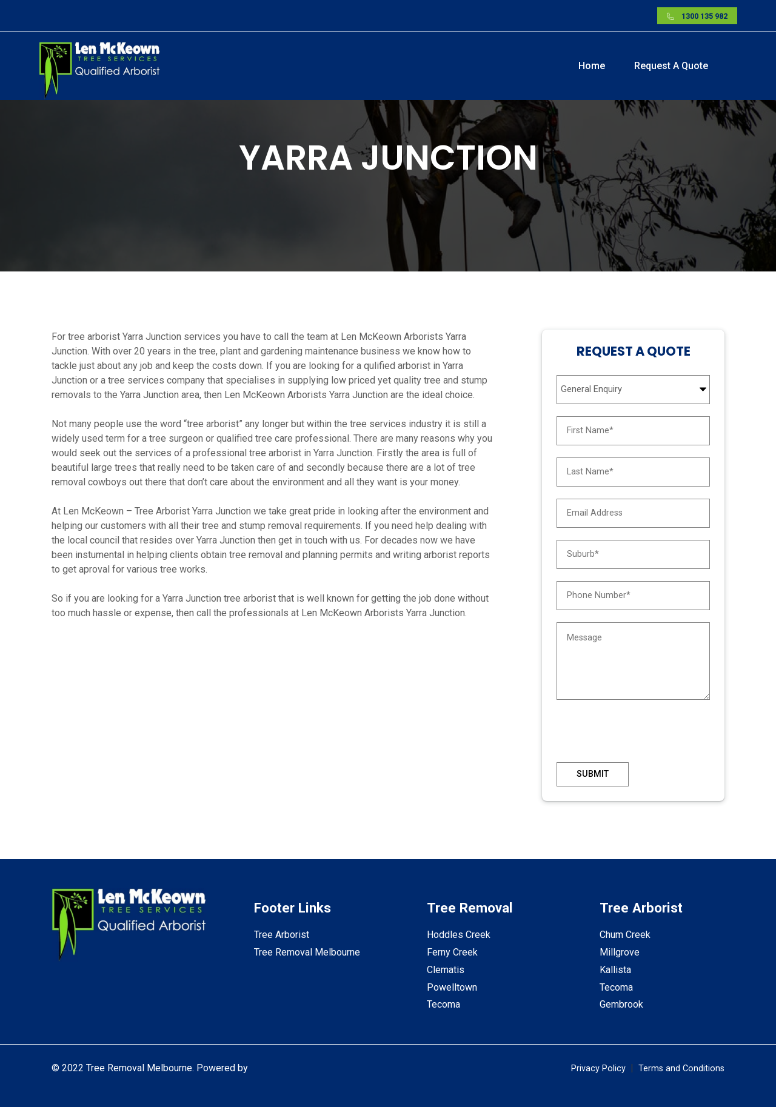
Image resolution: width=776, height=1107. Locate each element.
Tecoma (443, 1004)
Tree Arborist (281, 934)
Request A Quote (671, 65)
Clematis (445, 970)
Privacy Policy (598, 1068)
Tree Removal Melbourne (307, 952)
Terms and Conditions (681, 1068)
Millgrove (620, 952)
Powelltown (452, 987)
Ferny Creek (452, 952)
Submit (593, 774)
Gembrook (621, 1004)
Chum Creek (625, 934)
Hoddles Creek (458, 934)
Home (591, 65)
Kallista (615, 970)
